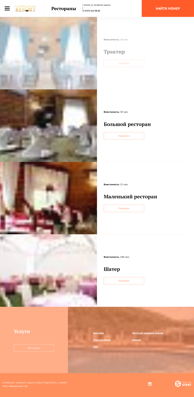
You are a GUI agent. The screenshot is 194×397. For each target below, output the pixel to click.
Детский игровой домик (147, 333)
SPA (95, 346)
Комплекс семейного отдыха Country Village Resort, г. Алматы (36, 382)
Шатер (112, 269)
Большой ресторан (127, 124)
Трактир (114, 51)
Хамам (136, 340)
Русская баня (101, 340)
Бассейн (98, 333)
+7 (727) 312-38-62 (91, 10)
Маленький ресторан (130, 196)
